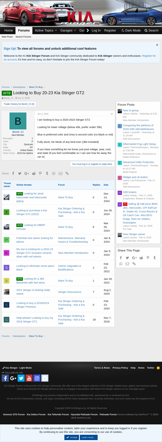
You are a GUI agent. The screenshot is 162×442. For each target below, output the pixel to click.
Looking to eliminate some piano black (35, 271)
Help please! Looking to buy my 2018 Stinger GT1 (34, 323)
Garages (66, 30)
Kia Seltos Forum (36, 414)
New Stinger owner (134, 234)
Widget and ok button (135, 177)
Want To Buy (65, 201)
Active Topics (44, 30)
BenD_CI (8, 98)
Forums (24, 30)
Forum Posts (126, 104)
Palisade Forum (108, 414)
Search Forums (23, 36)
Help (133, 367)
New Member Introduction (73, 256)
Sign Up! (10, 48)
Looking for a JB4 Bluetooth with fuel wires (30, 284)
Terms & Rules (102, 367)
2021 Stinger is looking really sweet (33, 295)
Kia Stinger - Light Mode (17, 367)
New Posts (7, 36)
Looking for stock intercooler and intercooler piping (31, 201)
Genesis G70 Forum (14, 414)
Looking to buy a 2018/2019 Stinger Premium (32, 308)
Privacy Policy (120, 367)
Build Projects (130, 172)
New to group (131, 110)
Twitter (150, 367)
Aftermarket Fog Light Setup (140, 143)
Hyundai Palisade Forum (84, 414)
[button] (56, 30)
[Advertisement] (81, 77)
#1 (111, 114)
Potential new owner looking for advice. (34, 243)
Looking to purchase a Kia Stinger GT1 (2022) (31, 216)
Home (8, 30)
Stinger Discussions (69, 295)
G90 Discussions (132, 139)
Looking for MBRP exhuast (30, 230)
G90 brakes (130, 192)
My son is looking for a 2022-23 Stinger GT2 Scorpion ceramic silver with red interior (34, 256)
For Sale (127, 229)
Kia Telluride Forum (58, 414)
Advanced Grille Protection (139, 162)
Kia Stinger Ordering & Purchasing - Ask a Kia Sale (71, 216)
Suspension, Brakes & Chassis (139, 198)
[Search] (151, 30)
